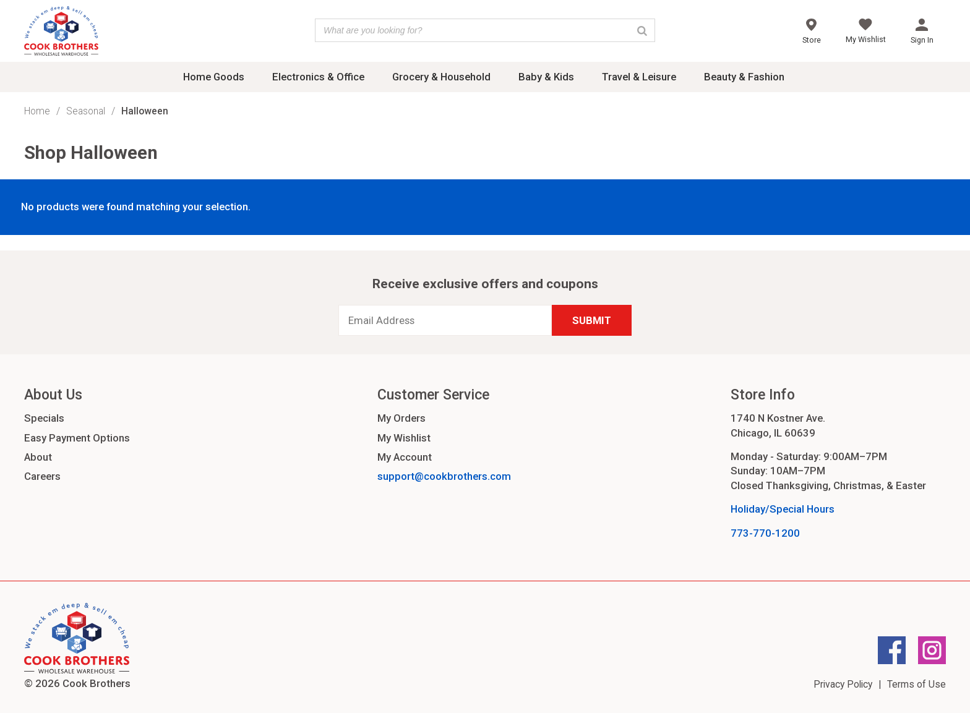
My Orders (401, 418)
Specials (44, 418)
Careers (42, 476)
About (38, 457)
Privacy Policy (842, 684)
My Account (404, 457)
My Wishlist (404, 438)
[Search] (642, 30)
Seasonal (85, 111)
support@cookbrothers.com (444, 476)
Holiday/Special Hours (783, 509)
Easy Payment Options (77, 438)
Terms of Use (916, 684)
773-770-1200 (765, 533)
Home (37, 111)
